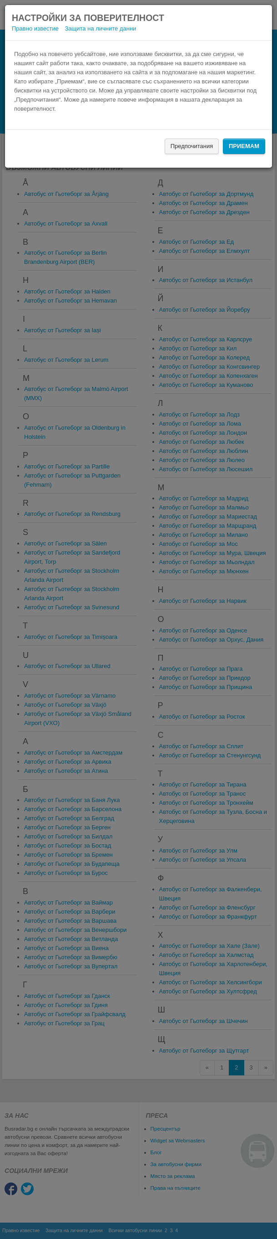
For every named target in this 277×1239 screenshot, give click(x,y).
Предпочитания (192, 146)
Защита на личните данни (100, 28)
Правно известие (35, 28)
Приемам (244, 146)
